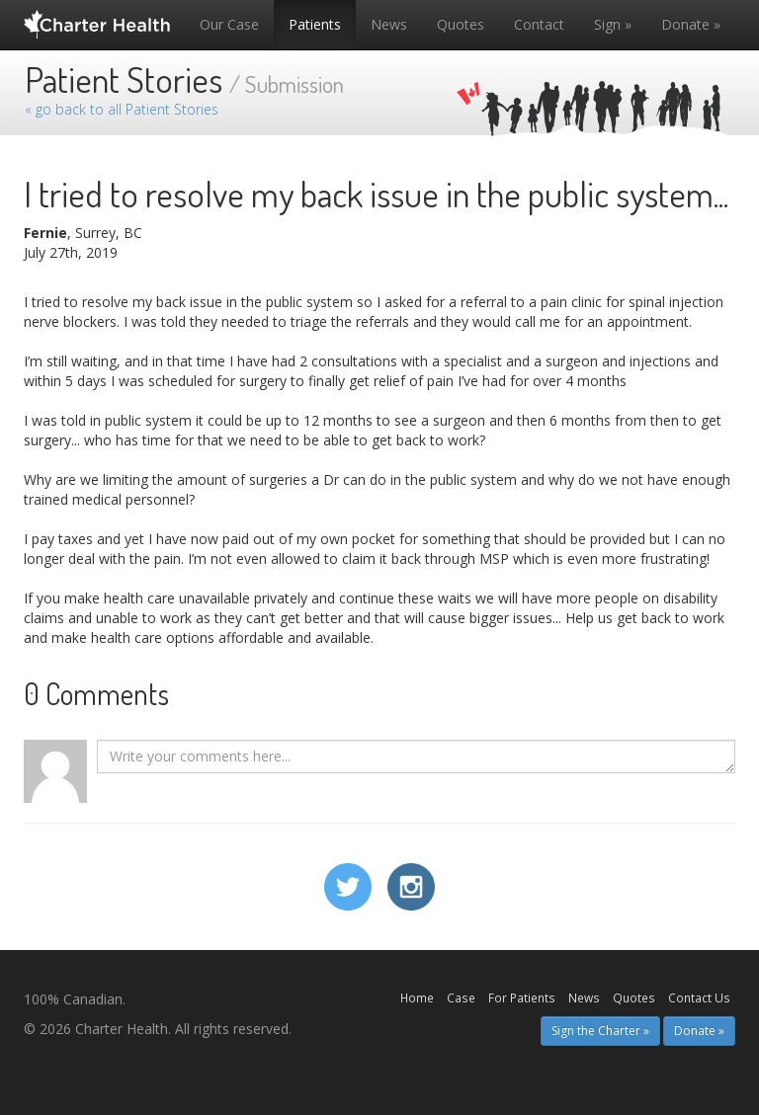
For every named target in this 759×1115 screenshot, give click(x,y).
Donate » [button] (699, 1030)
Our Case (229, 24)
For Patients (521, 997)
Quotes (460, 24)
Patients (315, 24)
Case (461, 997)
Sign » (613, 24)
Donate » (690, 24)
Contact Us (699, 997)
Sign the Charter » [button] (600, 1030)
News (389, 24)
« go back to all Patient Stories (121, 109)
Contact (539, 24)
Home (417, 997)
